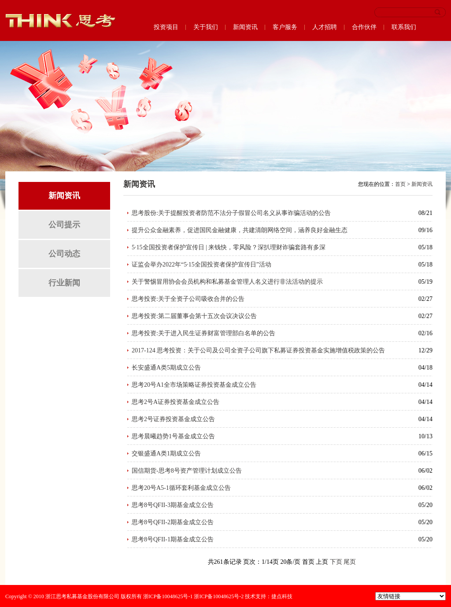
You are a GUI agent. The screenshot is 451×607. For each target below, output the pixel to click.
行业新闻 (64, 282)
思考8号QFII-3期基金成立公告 (173, 505)
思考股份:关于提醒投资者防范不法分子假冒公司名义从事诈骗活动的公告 (231, 213)
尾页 (350, 562)
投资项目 (166, 27)
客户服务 (285, 27)
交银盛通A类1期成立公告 (166, 453)
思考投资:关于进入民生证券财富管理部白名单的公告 (203, 333)
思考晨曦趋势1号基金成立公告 (173, 436)
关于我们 (205, 27)
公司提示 (64, 224)
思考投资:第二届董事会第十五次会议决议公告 (194, 316)
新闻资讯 (245, 27)
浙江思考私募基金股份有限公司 (82, 596)
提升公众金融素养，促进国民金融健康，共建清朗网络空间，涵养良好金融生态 (239, 230)
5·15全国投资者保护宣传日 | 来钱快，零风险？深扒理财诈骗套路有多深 (228, 247)
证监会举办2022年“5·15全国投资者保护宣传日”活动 (201, 264)
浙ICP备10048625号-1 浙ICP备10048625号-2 (193, 596)
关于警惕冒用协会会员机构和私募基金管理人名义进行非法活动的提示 (227, 281)
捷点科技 (281, 596)
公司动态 (64, 253)
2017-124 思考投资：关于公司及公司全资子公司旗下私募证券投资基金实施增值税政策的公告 (258, 350)
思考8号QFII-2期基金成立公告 (173, 522)
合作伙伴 (364, 27)
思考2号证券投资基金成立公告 (173, 419)
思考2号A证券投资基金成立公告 (175, 402)
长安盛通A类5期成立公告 (166, 367)
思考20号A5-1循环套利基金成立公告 (181, 488)
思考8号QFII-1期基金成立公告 (173, 539)
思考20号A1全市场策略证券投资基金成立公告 (194, 384)
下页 (336, 562)
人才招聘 (324, 27)
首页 (400, 184)
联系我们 (404, 27)
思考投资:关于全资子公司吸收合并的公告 (188, 299)
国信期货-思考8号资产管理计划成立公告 (187, 470)
